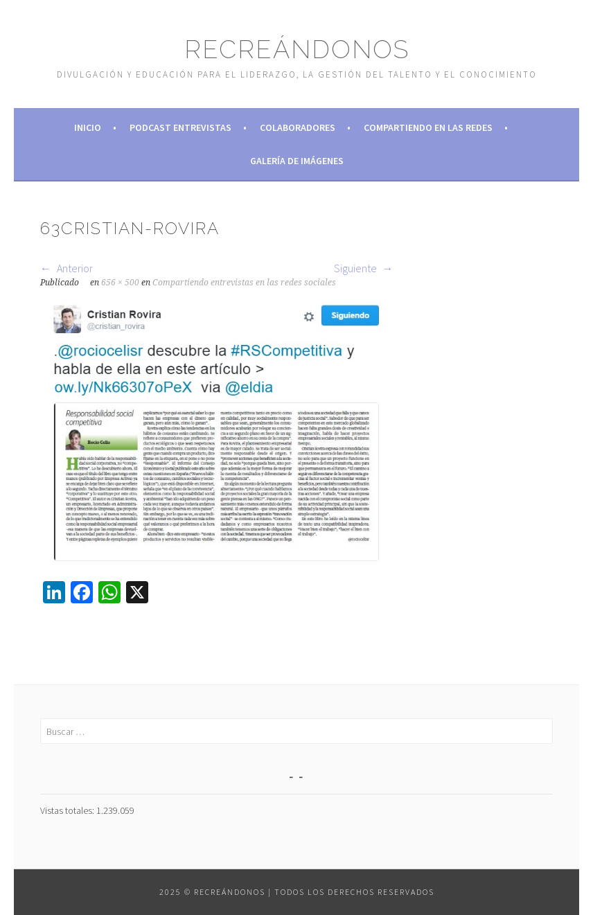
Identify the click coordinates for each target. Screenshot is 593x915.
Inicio (87, 127)
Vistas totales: (68, 810)
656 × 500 (120, 282)
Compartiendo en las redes (428, 127)
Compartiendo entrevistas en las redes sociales (244, 282)
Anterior (66, 268)
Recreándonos (296, 49)
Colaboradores (297, 127)
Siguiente (363, 268)
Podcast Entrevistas (180, 127)
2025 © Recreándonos (212, 892)
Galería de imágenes (297, 160)
